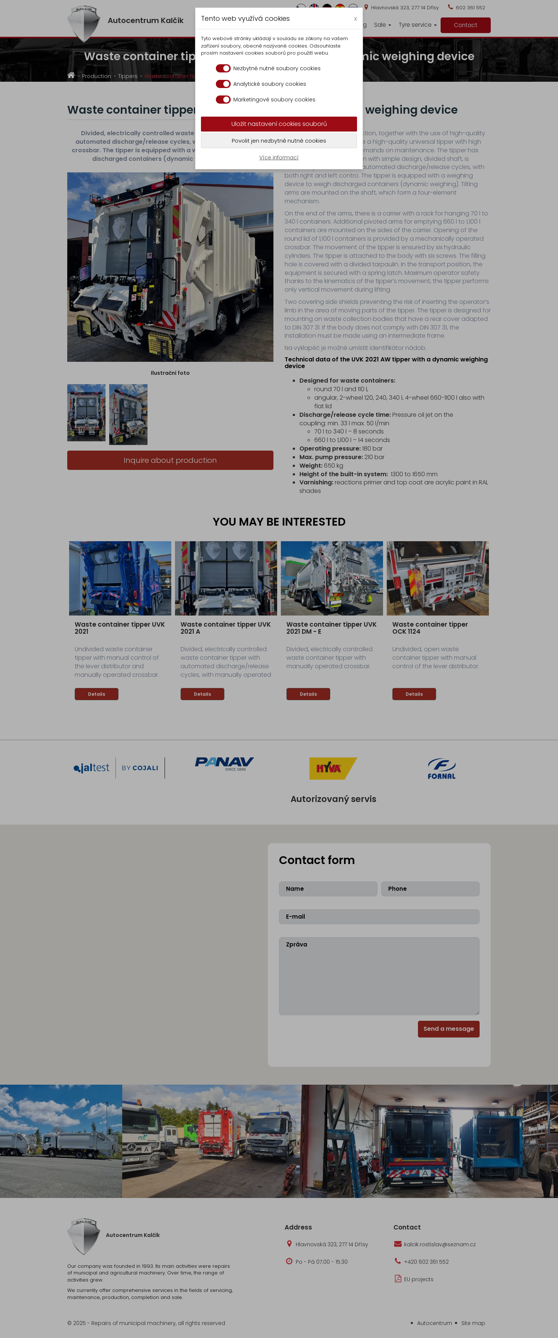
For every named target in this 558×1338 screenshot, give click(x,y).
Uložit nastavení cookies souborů (279, 124)
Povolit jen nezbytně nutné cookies (279, 140)
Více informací (279, 157)
